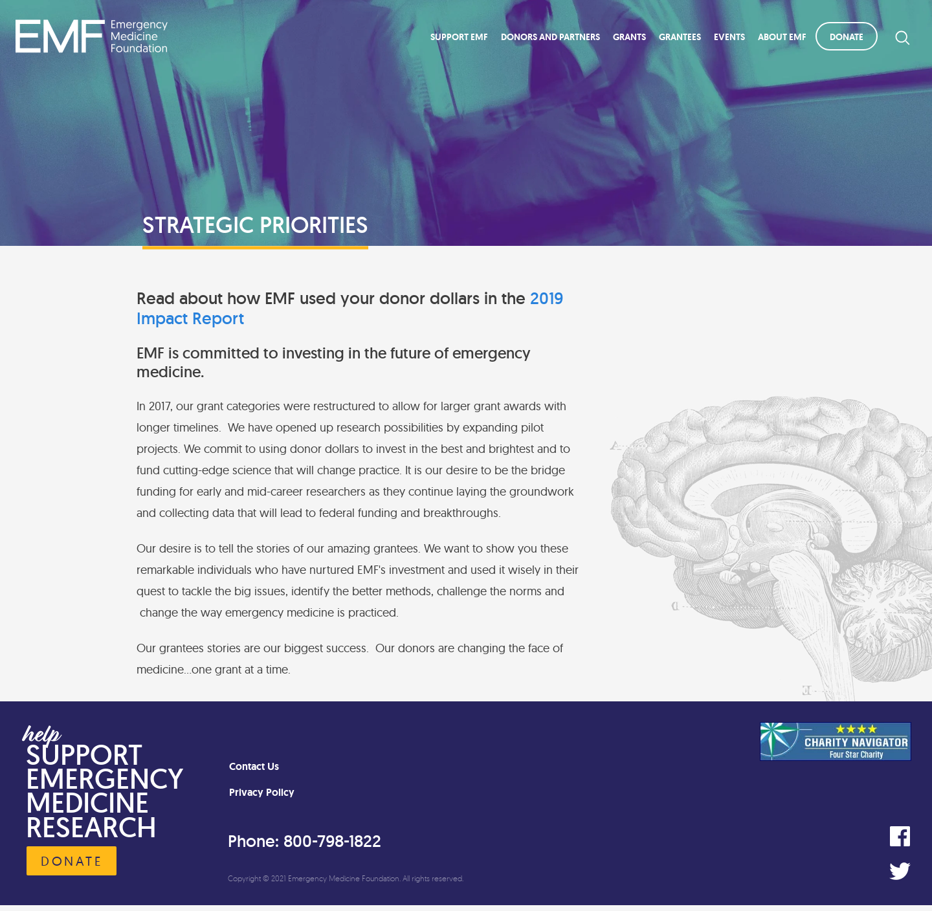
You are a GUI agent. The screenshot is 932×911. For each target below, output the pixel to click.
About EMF (782, 37)
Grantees (680, 37)
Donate (846, 37)
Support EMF (459, 37)
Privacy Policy (261, 792)
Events (729, 37)
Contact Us (254, 766)
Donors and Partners (550, 37)
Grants (629, 37)
